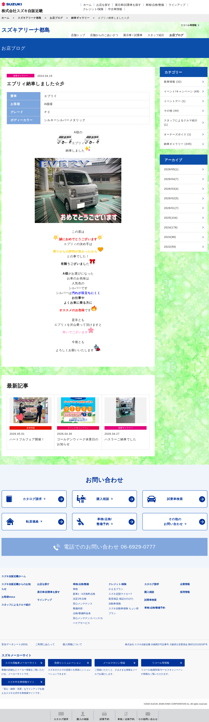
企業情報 (185, 584)
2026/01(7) (171, 208)
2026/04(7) (171, 179)
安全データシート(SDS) (14, 644)
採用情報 (185, 592)
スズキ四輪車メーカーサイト (21, 662)
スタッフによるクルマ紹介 (16, 604)
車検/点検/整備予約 (154, 607)
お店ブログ (56, 17)
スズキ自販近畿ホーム (13, 576)
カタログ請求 (151, 584)
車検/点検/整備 (155, 4)
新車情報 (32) (173, 81)
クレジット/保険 (93, 9)
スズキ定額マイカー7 (120, 593)
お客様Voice (8, 596)
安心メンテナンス (82, 603)
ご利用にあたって (45, 644)
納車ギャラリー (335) (178, 143)
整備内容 (78, 608)
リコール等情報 (160, 662)
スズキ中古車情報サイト (21, 682)
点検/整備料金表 (82, 613)
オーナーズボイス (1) (177, 134)
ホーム (87, 4)
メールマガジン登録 (114, 662)
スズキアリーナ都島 (29, 17)
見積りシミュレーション (67, 662)
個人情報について (72, 644)
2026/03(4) (171, 188)
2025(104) (171, 217)
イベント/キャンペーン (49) (181, 91)
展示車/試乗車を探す (128, 4)
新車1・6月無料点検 (84, 593)
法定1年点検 (79, 598)
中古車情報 (115, 9)
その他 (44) (171, 110)
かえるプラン (116, 589)
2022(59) (170, 246)
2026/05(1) (171, 169)
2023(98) (170, 236)
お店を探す (103, 4)
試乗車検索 (150, 599)
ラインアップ (177, 4)
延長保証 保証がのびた (121, 598)
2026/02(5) (171, 198)
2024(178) (171, 227)
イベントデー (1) (174, 101)
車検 (75, 589)
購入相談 (149, 592)
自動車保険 (115, 603)
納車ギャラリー (80, 17)
